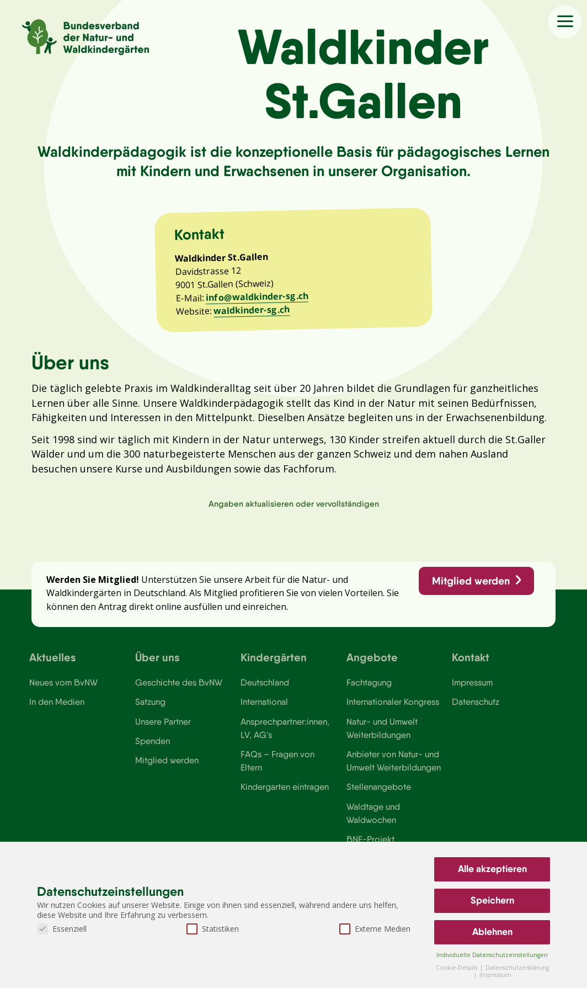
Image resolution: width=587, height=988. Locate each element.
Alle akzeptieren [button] (492, 869)
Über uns (157, 664)
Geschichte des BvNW (179, 689)
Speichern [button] (492, 900)
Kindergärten (274, 664)
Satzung (150, 709)
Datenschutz (476, 709)
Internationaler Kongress (393, 709)
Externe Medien (374, 928)
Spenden (152, 749)
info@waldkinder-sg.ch (258, 300)
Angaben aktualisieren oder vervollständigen (294, 509)
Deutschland (265, 689)
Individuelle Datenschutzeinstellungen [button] (492, 955)
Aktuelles (52, 664)
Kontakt (470, 664)
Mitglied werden (470, 587)
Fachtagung (369, 689)
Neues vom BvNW (63, 689)
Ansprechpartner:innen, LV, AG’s (285, 736)
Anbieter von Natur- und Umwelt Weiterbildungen (393, 769)
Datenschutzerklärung (517, 967)
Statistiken (212, 928)
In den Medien (56, 709)
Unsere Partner (163, 729)
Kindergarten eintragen (285, 795)
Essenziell (62, 928)
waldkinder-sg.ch (253, 313)
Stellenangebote (378, 795)
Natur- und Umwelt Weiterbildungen (382, 736)
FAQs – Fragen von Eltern (278, 769)
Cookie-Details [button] (457, 967)
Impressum (473, 689)
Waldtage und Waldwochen (373, 822)
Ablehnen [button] (492, 932)
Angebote (372, 664)
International (264, 709)
